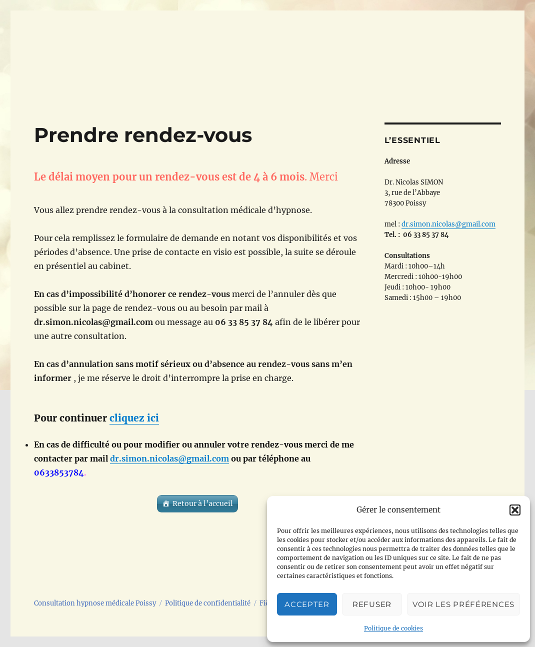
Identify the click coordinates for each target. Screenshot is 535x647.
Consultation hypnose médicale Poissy (95, 603)
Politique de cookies (393, 628)
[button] (515, 510)
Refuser (372, 604)
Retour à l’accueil (202, 503)
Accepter (307, 604)
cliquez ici (134, 418)
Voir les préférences (463, 604)
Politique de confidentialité (207, 603)
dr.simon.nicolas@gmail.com (169, 459)
